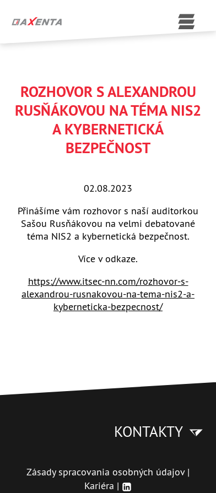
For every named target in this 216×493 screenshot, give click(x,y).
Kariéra (99, 485)
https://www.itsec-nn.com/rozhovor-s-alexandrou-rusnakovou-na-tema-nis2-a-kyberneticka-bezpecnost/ (108, 294)
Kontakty (159, 431)
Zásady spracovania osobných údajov (105, 471)
